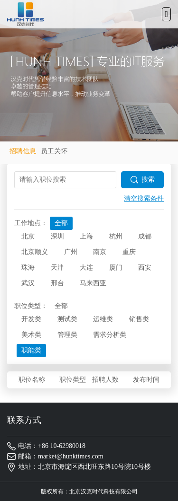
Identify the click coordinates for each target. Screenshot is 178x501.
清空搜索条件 (144, 198)
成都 (144, 236)
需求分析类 (109, 334)
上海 (86, 236)
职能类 (31, 350)
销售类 (139, 319)
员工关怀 (54, 151)
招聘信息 (22, 151)
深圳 (57, 236)
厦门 (115, 267)
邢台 (57, 283)
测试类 (67, 319)
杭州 (115, 236)
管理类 (67, 334)
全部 (61, 223)
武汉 (28, 283)
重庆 (129, 251)
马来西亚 (93, 283)
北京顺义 (34, 251)
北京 (28, 236)
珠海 (28, 267)
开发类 (31, 319)
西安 (144, 267)
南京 (99, 251)
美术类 (31, 334)
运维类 (103, 319)
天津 (57, 267)
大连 (86, 267)
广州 (70, 251)
